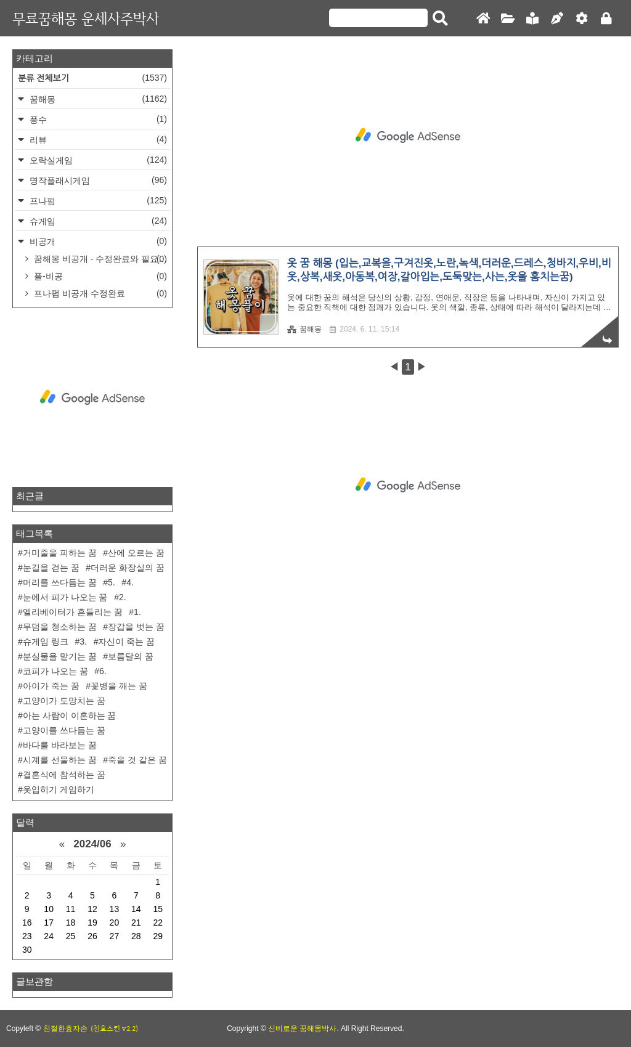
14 (136, 909)
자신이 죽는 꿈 (126, 641)
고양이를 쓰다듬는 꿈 (64, 730)
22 (158, 922)
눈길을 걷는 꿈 (51, 567)
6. (103, 671)
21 (136, 922)
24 (49, 936)
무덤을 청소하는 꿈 (60, 627)
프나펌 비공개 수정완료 (99, 293)
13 (115, 909)
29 (158, 936)
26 (92, 936)
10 (49, 909)
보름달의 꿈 (130, 656)
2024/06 (92, 844)
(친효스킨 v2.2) (114, 1028)
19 (92, 922)
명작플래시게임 (97, 180)
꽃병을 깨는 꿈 (119, 686)
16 (27, 922)
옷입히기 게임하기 (58, 789)
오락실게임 (97, 160)
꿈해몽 (304, 329)
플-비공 (99, 276)
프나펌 (97, 200)
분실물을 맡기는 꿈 (60, 656)
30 (27, 950)
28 (136, 936)
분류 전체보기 (92, 78)
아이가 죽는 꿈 (51, 686)
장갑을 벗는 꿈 (136, 627)
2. (122, 597)
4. (130, 582)
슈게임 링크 (45, 641)
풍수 (97, 119)
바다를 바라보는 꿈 (60, 745)
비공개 (97, 241)
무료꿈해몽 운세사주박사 (85, 18)
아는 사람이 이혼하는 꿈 (69, 715)
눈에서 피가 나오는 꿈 (65, 597)
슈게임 (97, 221)
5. (111, 582)
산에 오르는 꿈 (136, 553)
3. (83, 641)
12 (92, 909)
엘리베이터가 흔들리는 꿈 (73, 612)
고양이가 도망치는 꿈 (64, 701)
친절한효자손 (65, 1028)
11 (71, 909)
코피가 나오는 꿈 (55, 671)
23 (27, 936)
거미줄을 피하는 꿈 (60, 553)
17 (49, 922)
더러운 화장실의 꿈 (128, 567)
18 (71, 922)
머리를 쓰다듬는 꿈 (60, 582)
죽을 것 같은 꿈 (137, 760)
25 (71, 936)
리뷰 (97, 139)
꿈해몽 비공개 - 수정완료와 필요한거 (100, 259)
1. (137, 612)
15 (158, 909)
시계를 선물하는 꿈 (60, 760)
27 (115, 936)
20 (115, 922)
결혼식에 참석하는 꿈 (64, 775)
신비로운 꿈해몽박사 (302, 1028)
